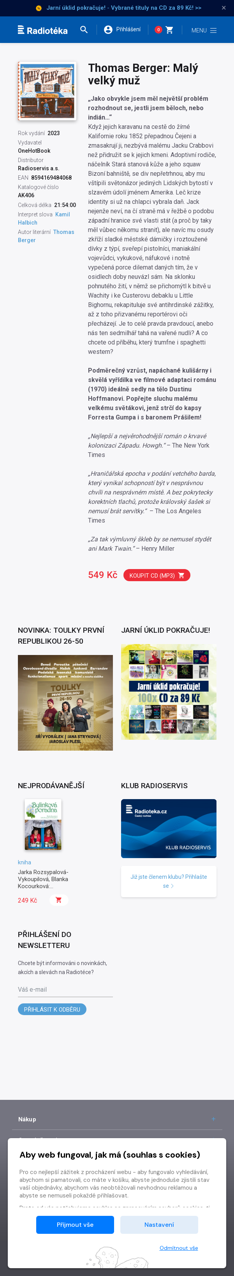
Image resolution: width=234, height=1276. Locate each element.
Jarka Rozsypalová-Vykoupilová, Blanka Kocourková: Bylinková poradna (43, 883)
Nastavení (159, 1225)
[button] (88, 30)
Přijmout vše (75, 1225)
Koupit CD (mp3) (157, 575)
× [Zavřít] (224, 8)
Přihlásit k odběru (52, 1009)
